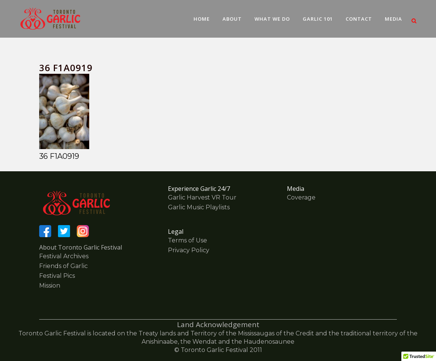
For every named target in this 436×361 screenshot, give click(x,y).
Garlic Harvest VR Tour (202, 197)
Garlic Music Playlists (199, 207)
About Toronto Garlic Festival (80, 247)
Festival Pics (57, 275)
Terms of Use (187, 240)
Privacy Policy (188, 250)
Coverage (301, 197)
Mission (49, 285)
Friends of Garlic (63, 266)
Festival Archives (63, 256)
